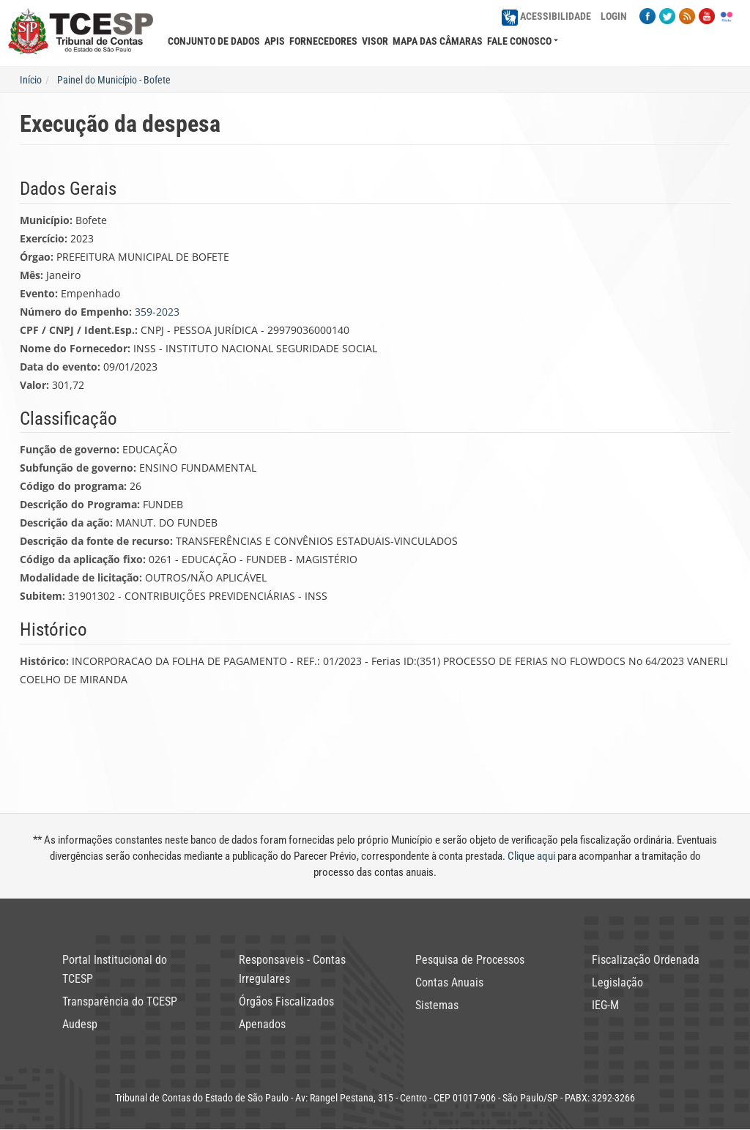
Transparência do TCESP (119, 1001)
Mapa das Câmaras (438, 41)
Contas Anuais (449, 982)
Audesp (79, 1024)
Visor (375, 41)
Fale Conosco (519, 41)
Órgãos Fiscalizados (286, 1001)
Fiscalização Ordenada (645, 960)
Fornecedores (323, 41)
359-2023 (157, 312)
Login (614, 16)
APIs (274, 41)
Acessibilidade (546, 16)
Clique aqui (531, 856)
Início (31, 80)
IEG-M (605, 1005)
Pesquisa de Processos (469, 960)
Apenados (262, 1024)
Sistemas (436, 1005)
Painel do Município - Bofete (114, 80)
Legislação (617, 982)
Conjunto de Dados (214, 41)
